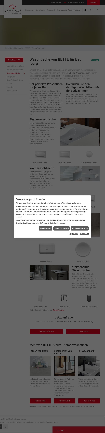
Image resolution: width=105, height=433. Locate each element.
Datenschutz (84, 234)
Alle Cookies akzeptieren (80, 228)
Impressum (74, 234)
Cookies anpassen (45, 228)
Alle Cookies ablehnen (62, 228)
